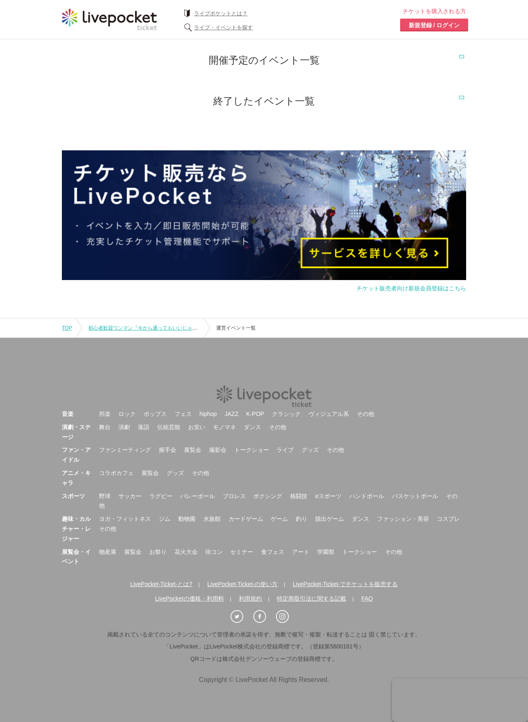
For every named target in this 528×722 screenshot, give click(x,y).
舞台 (105, 427)
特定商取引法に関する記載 (311, 598)
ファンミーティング (125, 449)
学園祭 (326, 552)
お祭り (158, 552)
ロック (127, 414)
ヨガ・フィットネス (125, 518)
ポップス (155, 414)
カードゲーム (246, 518)
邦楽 (105, 414)
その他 (365, 414)
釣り (301, 518)
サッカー (129, 496)
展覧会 (192, 449)
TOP (67, 328)
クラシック (286, 414)
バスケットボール (415, 496)
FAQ (367, 598)
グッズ (310, 449)
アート (300, 552)
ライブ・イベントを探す (223, 27)
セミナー (241, 552)
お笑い (196, 427)
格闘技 (298, 496)
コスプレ (448, 518)
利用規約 (250, 598)
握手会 (167, 449)
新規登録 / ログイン (434, 25)
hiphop (208, 414)
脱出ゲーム (329, 518)
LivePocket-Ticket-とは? (161, 584)
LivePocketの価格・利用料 (189, 598)
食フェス (272, 552)
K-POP (255, 414)
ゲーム (279, 518)
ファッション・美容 (403, 518)
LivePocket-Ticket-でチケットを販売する (345, 584)
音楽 (67, 414)
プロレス (234, 496)
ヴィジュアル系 (329, 414)
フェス (183, 414)
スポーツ (73, 496)
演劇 (124, 427)
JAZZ (231, 414)
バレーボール (197, 496)
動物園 (187, 518)
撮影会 (217, 449)
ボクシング (267, 496)
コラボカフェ (116, 473)
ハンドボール (366, 496)
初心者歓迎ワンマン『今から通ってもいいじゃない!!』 (149, 328)
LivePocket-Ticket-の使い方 (242, 584)
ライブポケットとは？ (221, 13)
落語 (143, 427)
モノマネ (224, 427)
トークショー (251, 449)
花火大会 (186, 552)
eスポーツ (328, 496)
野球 (105, 496)
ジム (164, 518)
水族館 (212, 518)
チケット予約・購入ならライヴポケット (109, 19)
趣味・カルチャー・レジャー (76, 528)
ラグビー (160, 496)
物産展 (107, 552)
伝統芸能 (168, 427)
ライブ (285, 449)
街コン (214, 552)
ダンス (252, 427)
